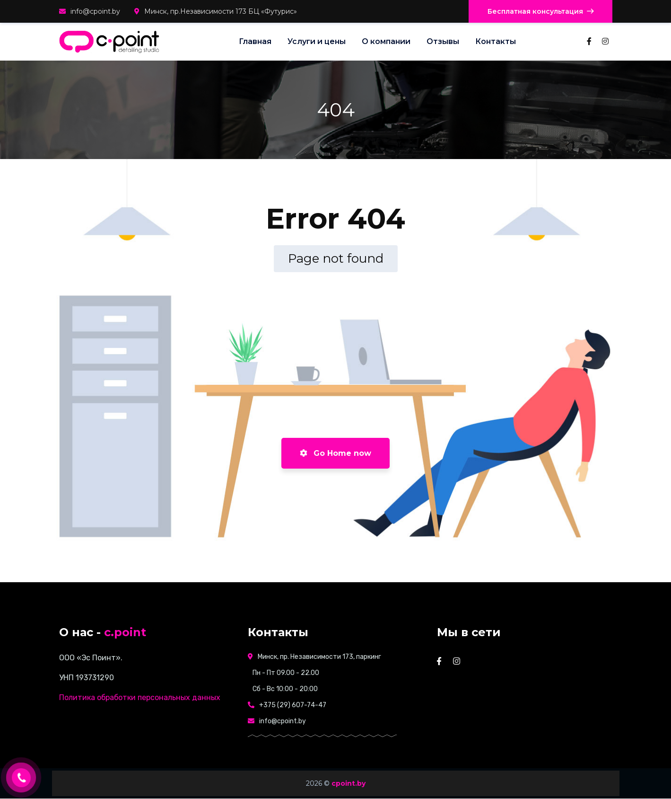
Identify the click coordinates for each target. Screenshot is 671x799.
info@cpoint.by (89, 11)
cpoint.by (348, 783)
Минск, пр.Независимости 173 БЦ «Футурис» (215, 11)
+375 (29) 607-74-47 (292, 705)
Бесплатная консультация (540, 11)
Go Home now (335, 453)
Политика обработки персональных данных (139, 697)
